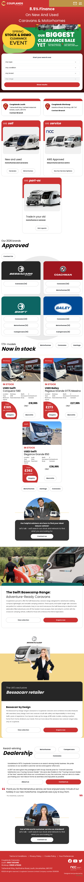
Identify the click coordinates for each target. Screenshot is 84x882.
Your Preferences (66, 856)
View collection (23, 620)
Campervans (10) (21, 332)
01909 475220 (15, 865)
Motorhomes (28, 171)
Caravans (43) (21, 319)
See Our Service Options (63, 171)
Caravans (12, 171)
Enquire (10, 415)
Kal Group (79, 875)
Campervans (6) (63, 332)
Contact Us (8, 256)
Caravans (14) (21, 284)
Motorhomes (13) (63, 325)
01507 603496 (13, 862)
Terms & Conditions (18, 856)
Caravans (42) (63, 319)
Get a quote (42, 228)
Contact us (42, 536)
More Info (29, 415)
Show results (42, 85)
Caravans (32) (63, 284)
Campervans (69, 749)
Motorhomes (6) (63, 290)
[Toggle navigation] (80, 3)
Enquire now (60, 620)
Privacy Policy (35, 856)
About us (25, 782)
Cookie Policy (50, 856)
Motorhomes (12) (21, 325)
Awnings (76, 345)
